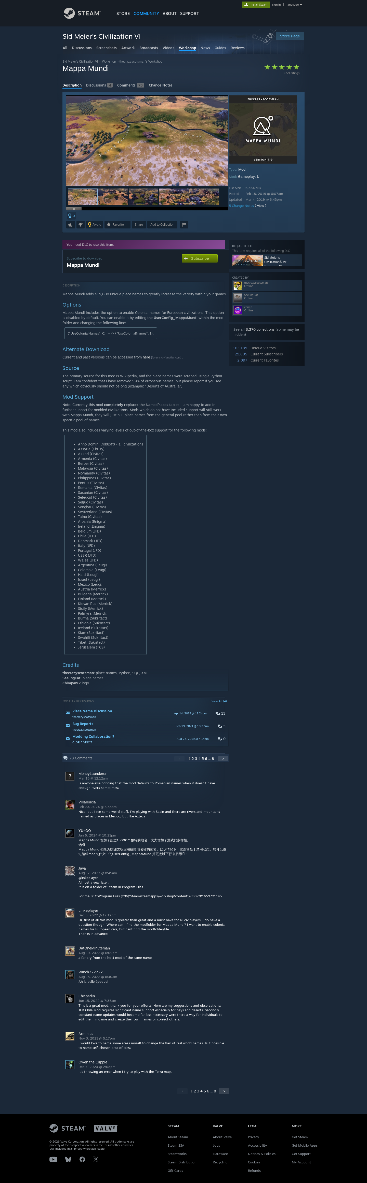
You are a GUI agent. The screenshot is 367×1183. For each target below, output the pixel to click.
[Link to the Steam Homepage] (82, 17)
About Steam (178, 1137)
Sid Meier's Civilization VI (80, 61)
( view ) (264, 206)
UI (262, 176)
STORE (123, 13)
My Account (301, 1162)
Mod (245, 169)
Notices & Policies (262, 1154)
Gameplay (250, 176)
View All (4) (219, 701)
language (293, 4)
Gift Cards (175, 1170)
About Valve (222, 1137)
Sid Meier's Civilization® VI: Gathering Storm (275, 261)
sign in (276, 4)
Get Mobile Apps (305, 1145)
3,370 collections (260, 329)
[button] (113, 197)
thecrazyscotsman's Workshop (140, 61)
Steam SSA (176, 1145)
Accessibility (257, 1145)
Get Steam (300, 1137)
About (170, 13)
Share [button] (139, 224)
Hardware (220, 1154)
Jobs (216, 1145)
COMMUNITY (146, 13)
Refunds (254, 1170)
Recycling (220, 1162)
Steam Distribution (182, 1162)
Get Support (301, 1154)
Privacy (253, 1137)
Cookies (254, 1162)
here (146, 357)
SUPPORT (189, 13)
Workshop (109, 61)
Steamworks (177, 1154)
